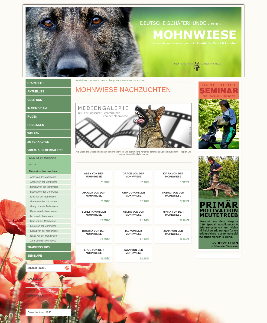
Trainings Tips (38, 247)
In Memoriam (37, 108)
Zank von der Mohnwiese (43, 240)
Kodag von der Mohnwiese (44, 231)
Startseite (36, 83)
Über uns (34, 100)
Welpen (33, 133)
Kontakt (33, 284)
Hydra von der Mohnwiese (43, 211)
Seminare (34, 255)
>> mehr (105, 181)
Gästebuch (35, 278)
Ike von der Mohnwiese (42, 216)
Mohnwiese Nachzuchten (43, 171)
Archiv (32, 164)
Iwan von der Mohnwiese (43, 221)
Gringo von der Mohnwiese (44, 206)
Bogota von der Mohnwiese (44, 191)
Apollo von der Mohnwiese (43, 182)
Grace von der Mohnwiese (43, 201)
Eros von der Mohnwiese (43, 196)
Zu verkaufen (38, 141)
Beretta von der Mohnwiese (44, 187)
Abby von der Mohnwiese (43, 177)
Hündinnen (35, 125)
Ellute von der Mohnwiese (42, 157)
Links (31, 290)
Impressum (35, 296)
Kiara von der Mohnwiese (43, 226)
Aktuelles (35, 91)
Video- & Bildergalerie (45, 150)
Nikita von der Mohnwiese (43, 236)
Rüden (32, 116)
